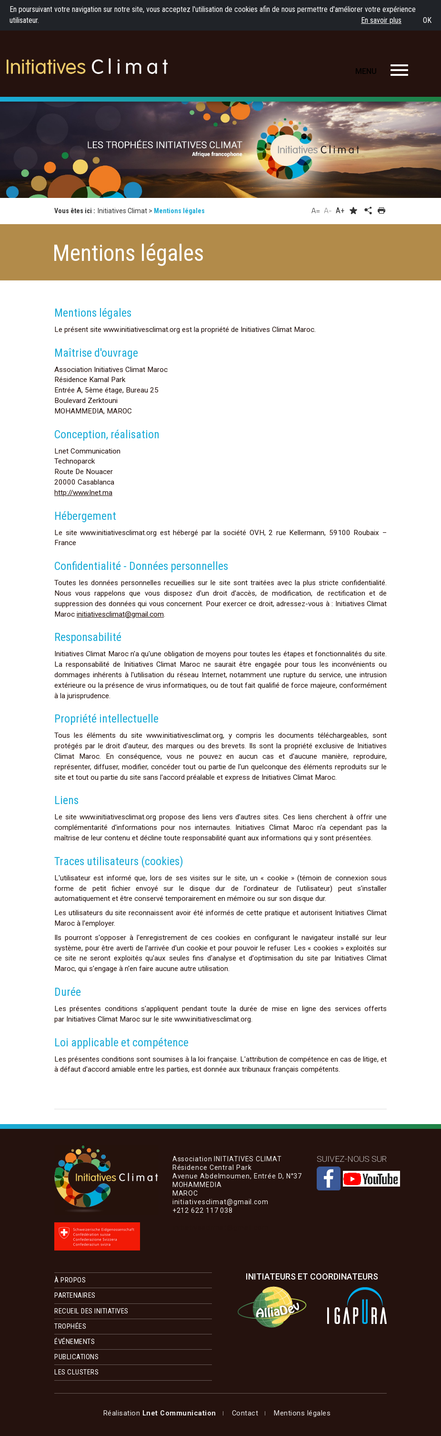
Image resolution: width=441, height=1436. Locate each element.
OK (427, 20)
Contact (189, 1413)
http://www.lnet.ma (83, 492)
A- (328, 210)
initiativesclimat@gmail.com (120, 614)
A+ (340, 210)
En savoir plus (381, 20)
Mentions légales (131, 1413)
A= (316, 210)
